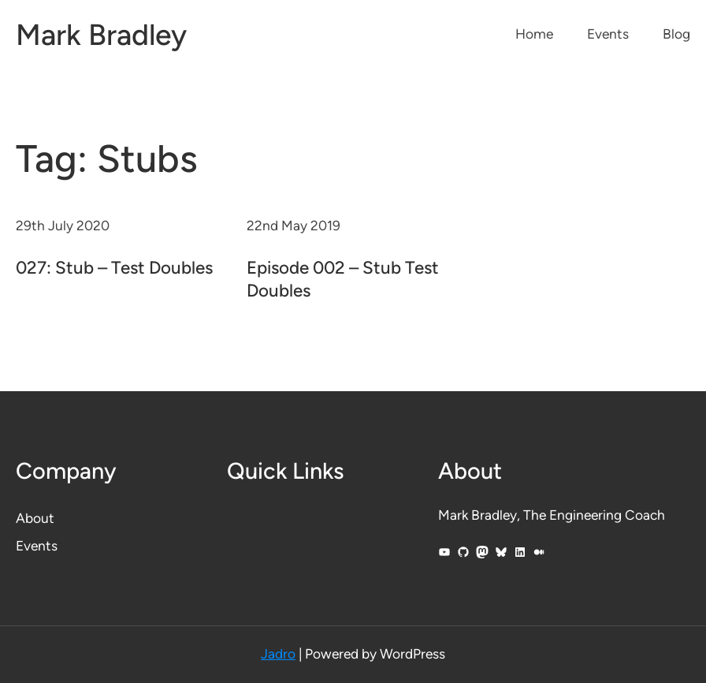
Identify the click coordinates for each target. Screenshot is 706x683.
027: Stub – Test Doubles (114, 267)
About (35, 518)
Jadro (278, 654)
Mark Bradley (101, 34)
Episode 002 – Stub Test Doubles (343, 279)
